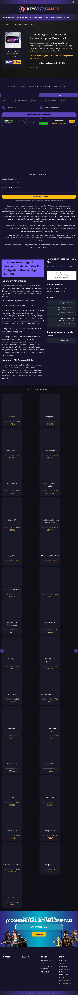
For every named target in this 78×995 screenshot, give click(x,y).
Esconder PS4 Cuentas (49, 107)
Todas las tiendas (63, 17)
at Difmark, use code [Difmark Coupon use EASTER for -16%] (35, 2)
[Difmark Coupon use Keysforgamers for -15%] (39, 253)
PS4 (58, 95)
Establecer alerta (39, 196)
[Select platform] (9, 100)
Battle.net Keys (33, 17)
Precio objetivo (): (10, 187)
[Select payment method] (24, 100)
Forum (54, 17)
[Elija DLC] (68, 100)
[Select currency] (38, 100)
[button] (2, 651)
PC (19, 95)
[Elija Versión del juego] (54, 100)
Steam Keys (7, 17)
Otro (49, 17)
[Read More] (52, 67)
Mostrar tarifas (10, 107)
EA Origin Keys (23, 17)
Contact (62, 961)
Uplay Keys (14, 17)
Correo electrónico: (9, 179)
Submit (39, 934)
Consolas (42, 17)
